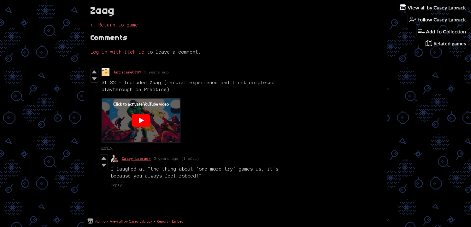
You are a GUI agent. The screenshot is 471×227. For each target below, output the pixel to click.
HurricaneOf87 (127, 72)
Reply (107, 148)
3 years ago (156, 72)
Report (162, 221)
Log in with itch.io (117, 52)
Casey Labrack (136, 158)
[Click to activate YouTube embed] (141, 120)
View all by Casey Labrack (131, 221)
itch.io (100, 221)
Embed (178, 221)
